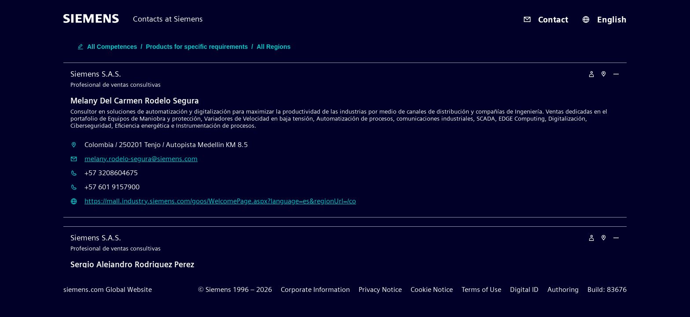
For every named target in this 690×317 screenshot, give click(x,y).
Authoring (563, 289)
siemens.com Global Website (107, 289)
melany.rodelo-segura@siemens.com (141, 159)
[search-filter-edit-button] (184, 47)
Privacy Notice (380, 289)
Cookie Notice (432, 289)
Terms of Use (481, 289)
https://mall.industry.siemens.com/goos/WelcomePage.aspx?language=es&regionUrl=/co (220, 201)
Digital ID (524, 289)
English (604, 19)
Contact (545, 19)
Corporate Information (315, 289)
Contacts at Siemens (168, 18)
